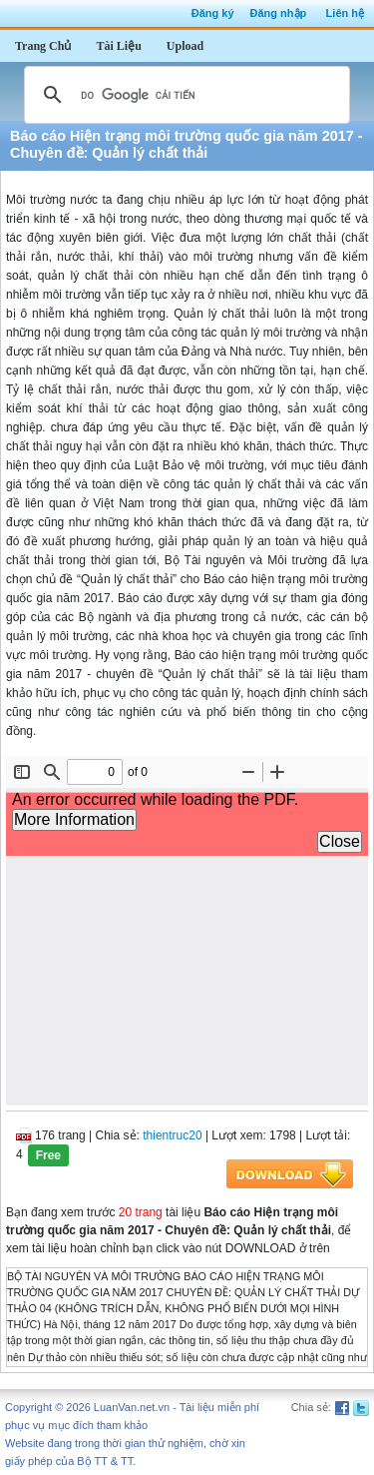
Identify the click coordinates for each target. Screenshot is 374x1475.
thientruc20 (172, 1135)
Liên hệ (345, 13)
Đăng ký (212, 13)
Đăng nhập (278, 13)
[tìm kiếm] (184, 95)
